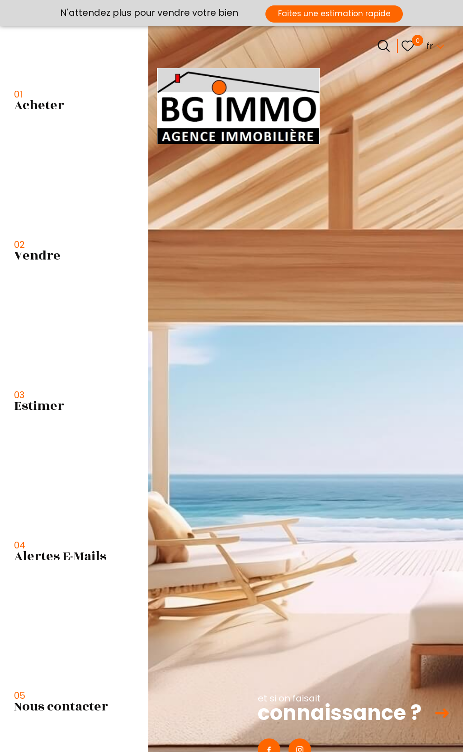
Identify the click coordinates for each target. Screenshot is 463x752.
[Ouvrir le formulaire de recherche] (383, 45)
